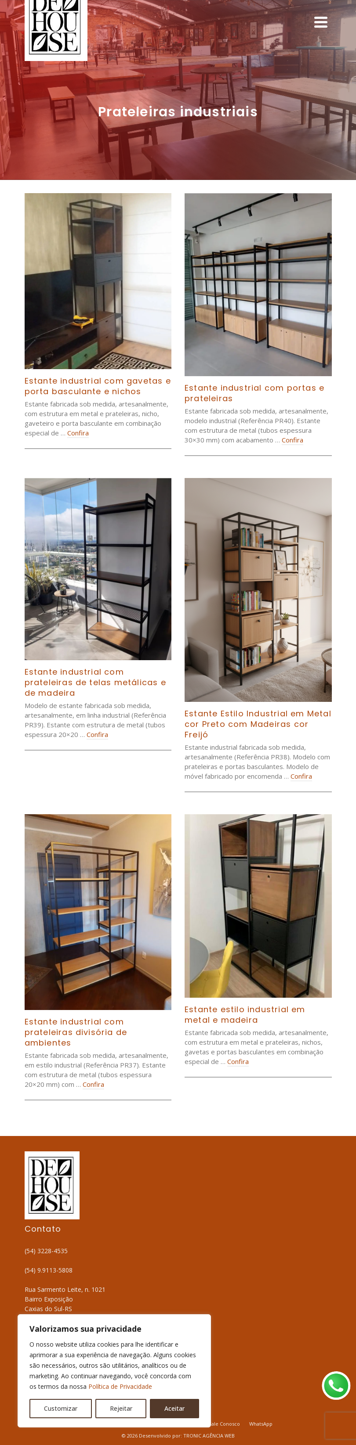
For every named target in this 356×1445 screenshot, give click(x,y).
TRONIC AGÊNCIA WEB (209, 1435)
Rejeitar (121, 1408)
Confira (78, 432)
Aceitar (174, 1408)
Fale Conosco (224, 1423)
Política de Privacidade (120, 1386)
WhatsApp (260, 1423)
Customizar (60, 1408)
